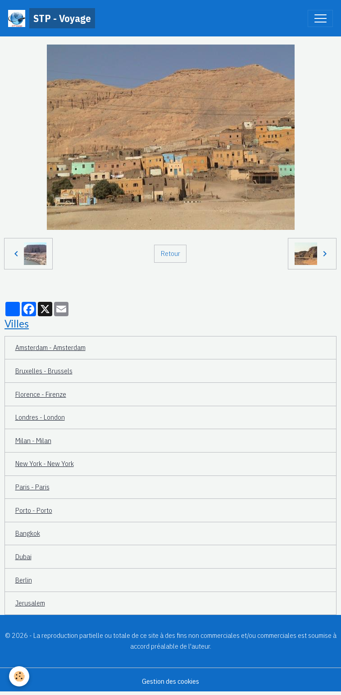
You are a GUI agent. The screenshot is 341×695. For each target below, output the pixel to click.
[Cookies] (19, 676)
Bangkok (27, 533)
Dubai (23, 556)
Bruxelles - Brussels (44, 370)
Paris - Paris (32, 486)
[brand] (51, 18)
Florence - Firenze (40, 394)
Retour (170, 253)
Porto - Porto (33, 510)
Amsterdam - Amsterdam (50, 347)
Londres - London (40, 417)
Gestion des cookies (170, 681)
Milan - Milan (33, 440)
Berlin (23, 579)
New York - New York (44, 463)
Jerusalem (30, 602)
